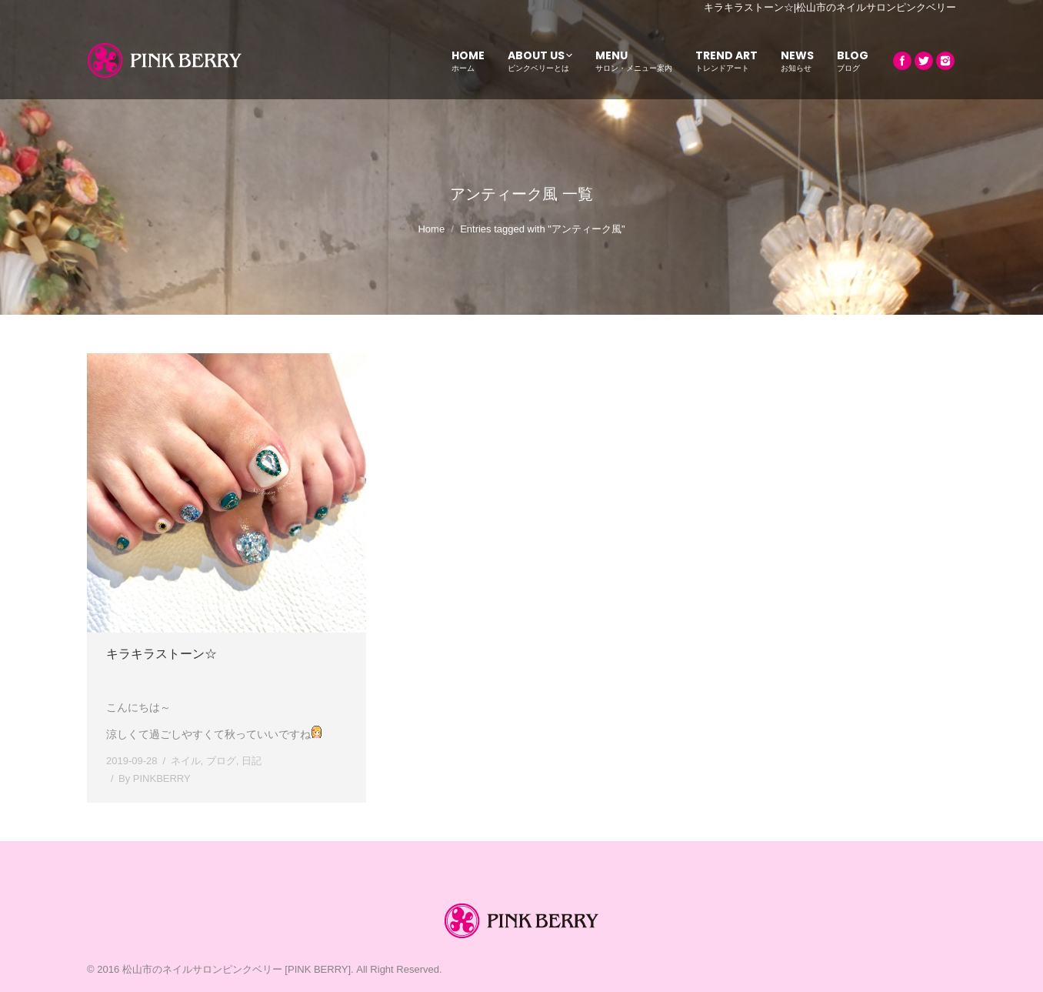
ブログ (221, 761)
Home (431, 229)
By (154, 778)
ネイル (186, 761)
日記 (252, 761)
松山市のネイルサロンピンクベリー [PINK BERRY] (236, 969)
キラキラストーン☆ (161, 653)
